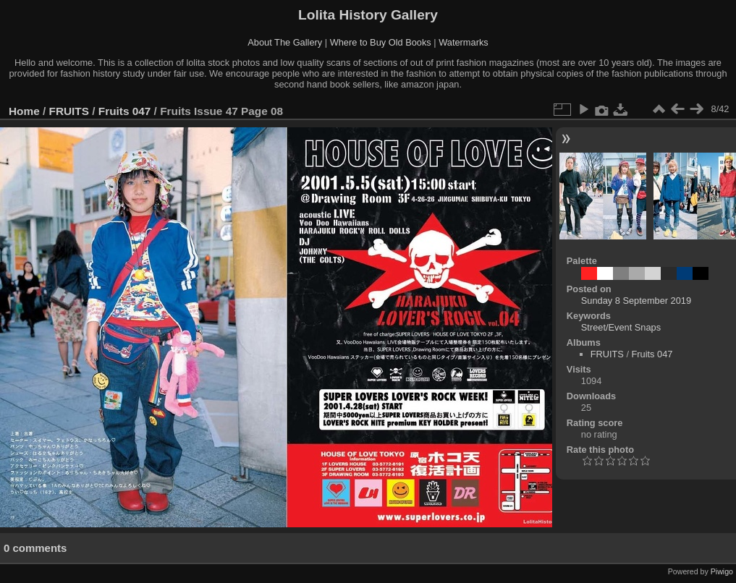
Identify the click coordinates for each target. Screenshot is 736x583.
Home (24, 111)
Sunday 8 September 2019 (636, 300)
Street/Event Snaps (621, 327)
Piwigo (722, 571)
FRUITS (69, 111)
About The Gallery (285, 42)
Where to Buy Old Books (380, 42)
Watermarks (463, 42)
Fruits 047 (124, 111)
